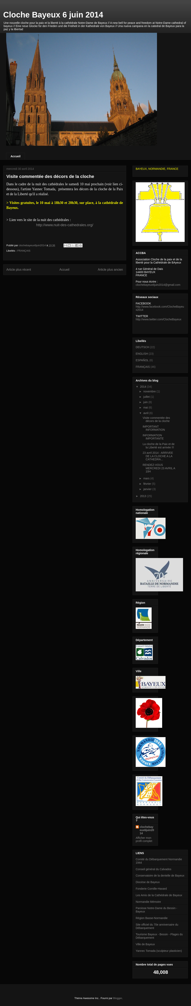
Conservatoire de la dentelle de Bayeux (160, 875)
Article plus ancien (110, 269)
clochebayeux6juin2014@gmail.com (158, 284)
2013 (143, 496)
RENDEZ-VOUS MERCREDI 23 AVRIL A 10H (159, 468)
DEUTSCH (142, 347)
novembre (149, 391)
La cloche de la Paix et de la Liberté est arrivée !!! (158, 445)
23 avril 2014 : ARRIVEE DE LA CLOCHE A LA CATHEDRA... (158, 456)
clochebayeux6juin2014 (147, 830)
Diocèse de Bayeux (148, 882)
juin (145, 402)
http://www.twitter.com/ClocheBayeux (158, 319)
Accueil (15, 156)
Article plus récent (18, 269)
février (147, 483)
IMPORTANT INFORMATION (154, 428)
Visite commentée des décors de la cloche (156, 419)
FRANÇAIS (23, 250)
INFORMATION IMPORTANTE (153, 437)
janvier (147, 489)
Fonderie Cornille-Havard (151, 888)
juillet (146, 396)
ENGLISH (142, 353)
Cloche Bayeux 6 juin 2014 (53, 14)
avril (146, 413)
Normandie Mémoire (148, 901)
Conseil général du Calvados (153, 869)
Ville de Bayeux (145, 944)
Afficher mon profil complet (144, 839)
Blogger (117, 998)
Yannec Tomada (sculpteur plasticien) (159, 950)
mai (145, 407)
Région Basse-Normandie (152, 918)
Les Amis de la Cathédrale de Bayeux (159, 895)
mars (146, 478)
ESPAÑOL (142, 360)
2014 (143, 386)
